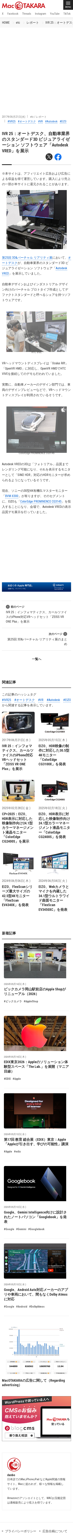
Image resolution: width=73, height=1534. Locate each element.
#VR (40, 121)
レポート (32, 22)
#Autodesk (51, 121)
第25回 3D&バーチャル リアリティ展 (27, 257)
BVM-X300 (11, 496)
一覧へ (36, 659)
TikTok (66, 13)
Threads (26, 13)
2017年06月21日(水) (13, 116)
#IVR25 (12, 121)
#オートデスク (27, 121)
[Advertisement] (36, 66)
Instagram (40, 13)
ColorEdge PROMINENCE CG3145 (41, 501)
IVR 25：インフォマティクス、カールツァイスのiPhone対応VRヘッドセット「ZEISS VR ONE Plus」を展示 (36, 614)
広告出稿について (54, 1531)
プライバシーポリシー (20, 1531)
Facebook (12, 13)
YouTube (55, 13)
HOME (6, 22)
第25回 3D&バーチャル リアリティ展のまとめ (37, 639)
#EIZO (63, 121)
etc (18, 22)
